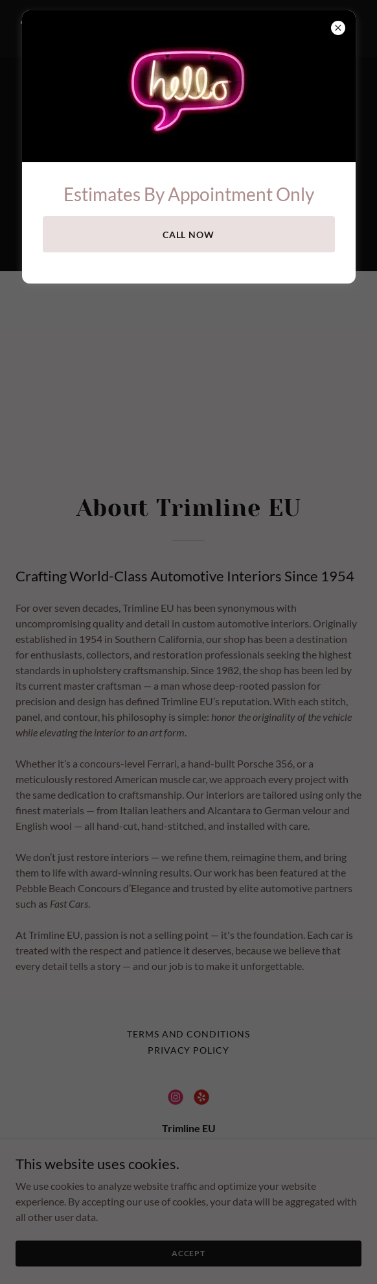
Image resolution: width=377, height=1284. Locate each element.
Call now (189, 234)
